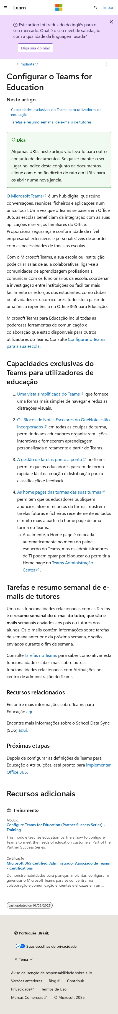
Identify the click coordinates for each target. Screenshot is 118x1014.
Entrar (108, 7)
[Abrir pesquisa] (95, 7)
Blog (52, 980)
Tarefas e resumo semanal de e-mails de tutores (51, 122)
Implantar (27, 64)
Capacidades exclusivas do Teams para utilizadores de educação (56, 112)
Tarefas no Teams (41, 655)
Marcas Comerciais (27, 997)
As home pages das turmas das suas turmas (59, 492)
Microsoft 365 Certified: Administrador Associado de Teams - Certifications (58, 866)
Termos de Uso (53, 989)
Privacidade (20, 989)
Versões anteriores (26, 980)
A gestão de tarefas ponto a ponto (49, 459)
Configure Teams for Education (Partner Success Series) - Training (56, 827)
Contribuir (75, 980)
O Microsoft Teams (25, 196)
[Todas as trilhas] (11, 64)
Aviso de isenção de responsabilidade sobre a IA (51, 972)
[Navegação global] (5, 7)
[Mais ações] (106, 64)
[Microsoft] (59, 7)
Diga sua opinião (35, 48)
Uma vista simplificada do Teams (48, 394)
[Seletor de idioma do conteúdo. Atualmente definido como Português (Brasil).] (32, 933)
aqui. (30, 711)
